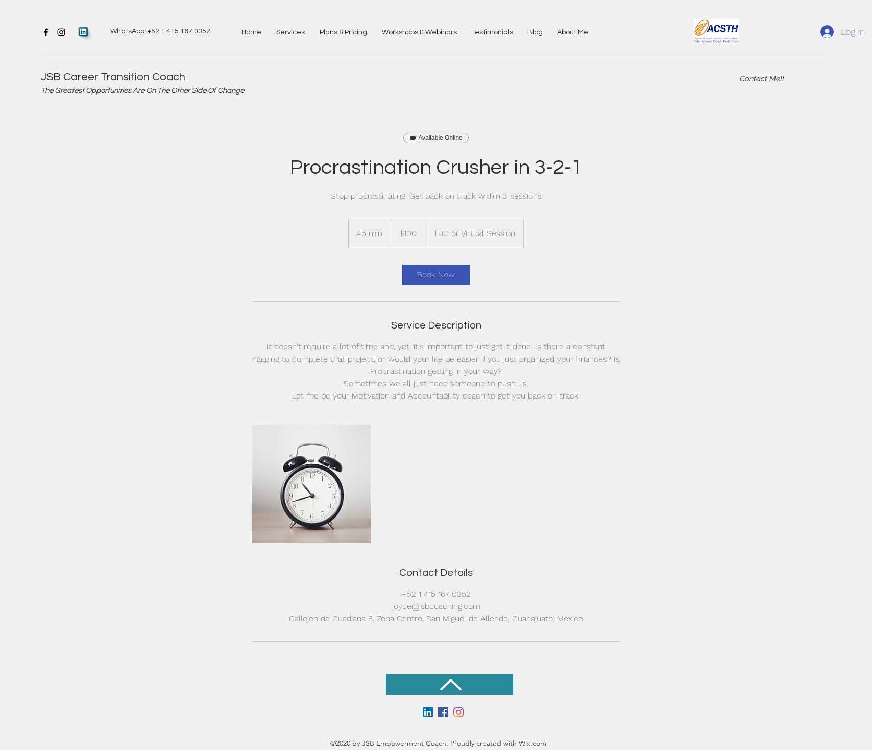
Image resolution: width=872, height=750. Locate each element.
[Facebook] (46, 32)
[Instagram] (61, 32)
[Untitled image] (311, 484)
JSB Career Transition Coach (113, 77)
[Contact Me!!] (762, 79)
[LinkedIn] (428, 712)
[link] (436, 275)
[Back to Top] (449, 684)
